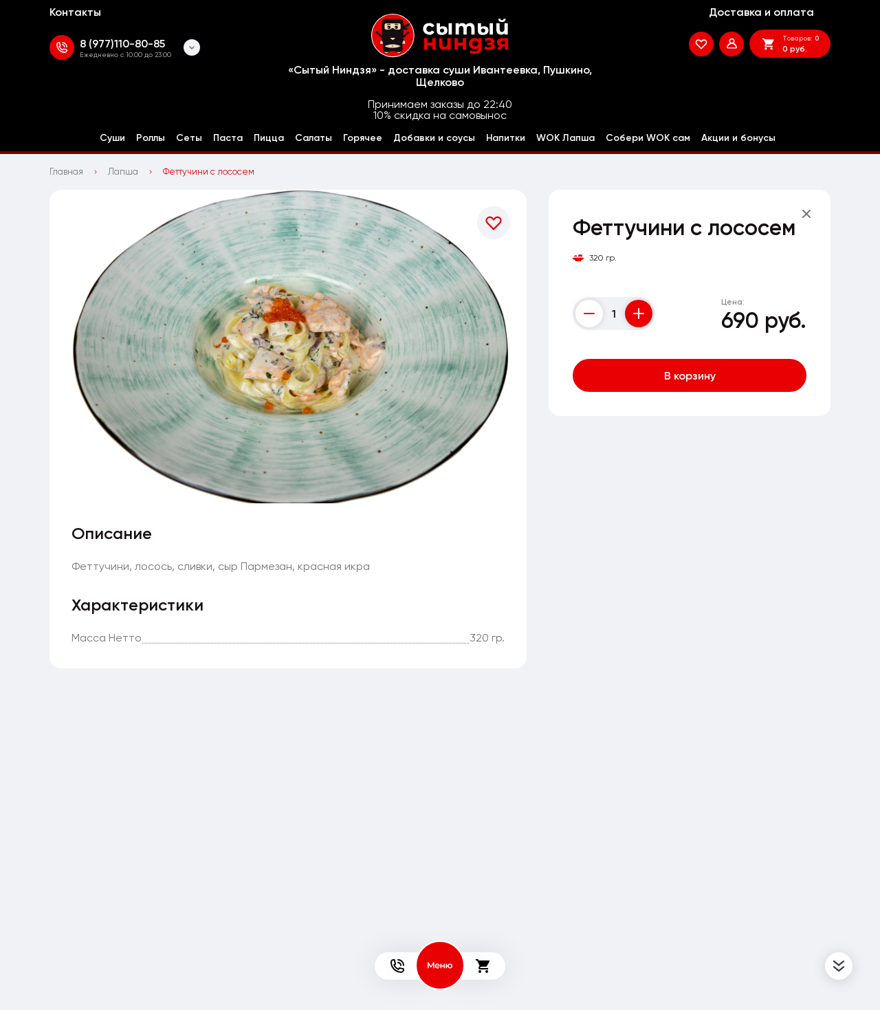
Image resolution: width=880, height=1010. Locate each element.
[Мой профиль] (731, 44)
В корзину (690, 375)
